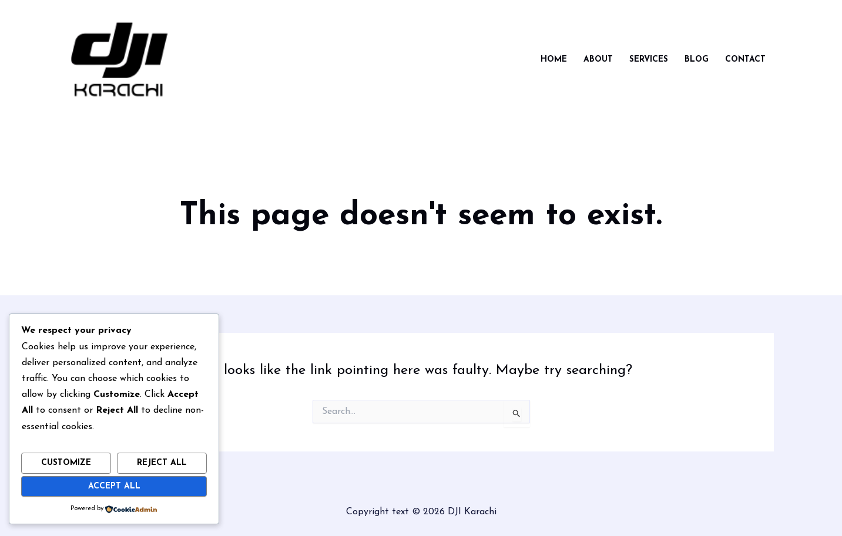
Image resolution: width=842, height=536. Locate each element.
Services (648, 59)
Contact (745, 59)
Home (554, 59)
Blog (697, 59)
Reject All (162, 463)
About (598, 59)
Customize (66, 463)
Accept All (114, 486)
